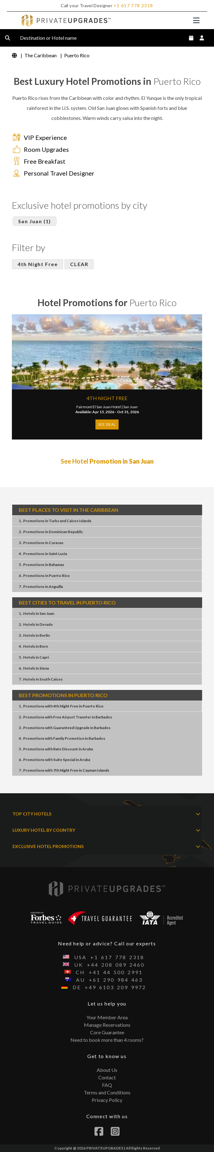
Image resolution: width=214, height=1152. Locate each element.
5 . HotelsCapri (34, 657)
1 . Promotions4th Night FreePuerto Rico (61, 706)
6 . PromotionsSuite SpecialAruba (54, 759)
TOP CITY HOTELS (106, 814)
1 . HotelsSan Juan (36, 613)
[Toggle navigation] (196, 20)
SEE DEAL (107, 424)
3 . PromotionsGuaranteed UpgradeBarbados (64, 727)
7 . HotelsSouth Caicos (41, 679)
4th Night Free (38, 264)
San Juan (130, 406)
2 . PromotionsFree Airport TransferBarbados (65, 717)
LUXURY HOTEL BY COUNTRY (106, 830)
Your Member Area (107, 1017)
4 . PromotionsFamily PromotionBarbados (62, 738)
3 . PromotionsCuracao (41, 542)
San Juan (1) (34, 221)
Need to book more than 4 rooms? (107, 1040)
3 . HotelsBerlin (34, 635)
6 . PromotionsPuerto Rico (44, 575)
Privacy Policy (107, 1100)
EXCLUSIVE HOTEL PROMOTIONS (106, 846)
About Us (107, 1070)
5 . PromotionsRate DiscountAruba (56, 749)
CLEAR (79, 264)
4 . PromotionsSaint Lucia (43, 553)
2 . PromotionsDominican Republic (51, 531)
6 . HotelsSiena (34, 668)
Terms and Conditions (107, 1092)
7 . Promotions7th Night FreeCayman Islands (64, 770)
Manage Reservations (107, 1025)
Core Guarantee (107, 1032)
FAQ (107, 1085)
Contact (107, 1077)
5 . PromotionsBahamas (41, 564)
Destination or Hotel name (53, 38)
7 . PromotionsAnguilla (41, 586)
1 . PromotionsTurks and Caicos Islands (55, 520)
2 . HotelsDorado (36, 624)
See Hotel (107, 461)
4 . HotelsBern (33, 646)
